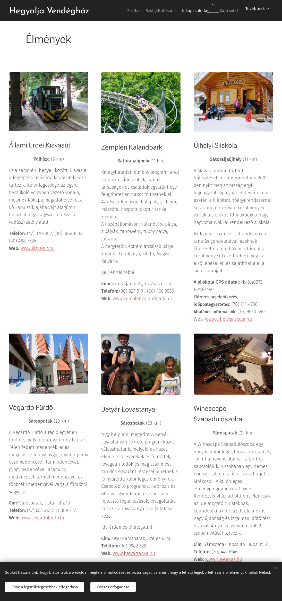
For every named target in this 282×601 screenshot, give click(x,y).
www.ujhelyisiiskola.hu (228, 319)
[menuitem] (121, 10)
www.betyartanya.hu (134, 553)
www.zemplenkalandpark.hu (142, 298)
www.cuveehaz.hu (223, 559)
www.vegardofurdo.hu (43, 518)
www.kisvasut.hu (38, 248)
